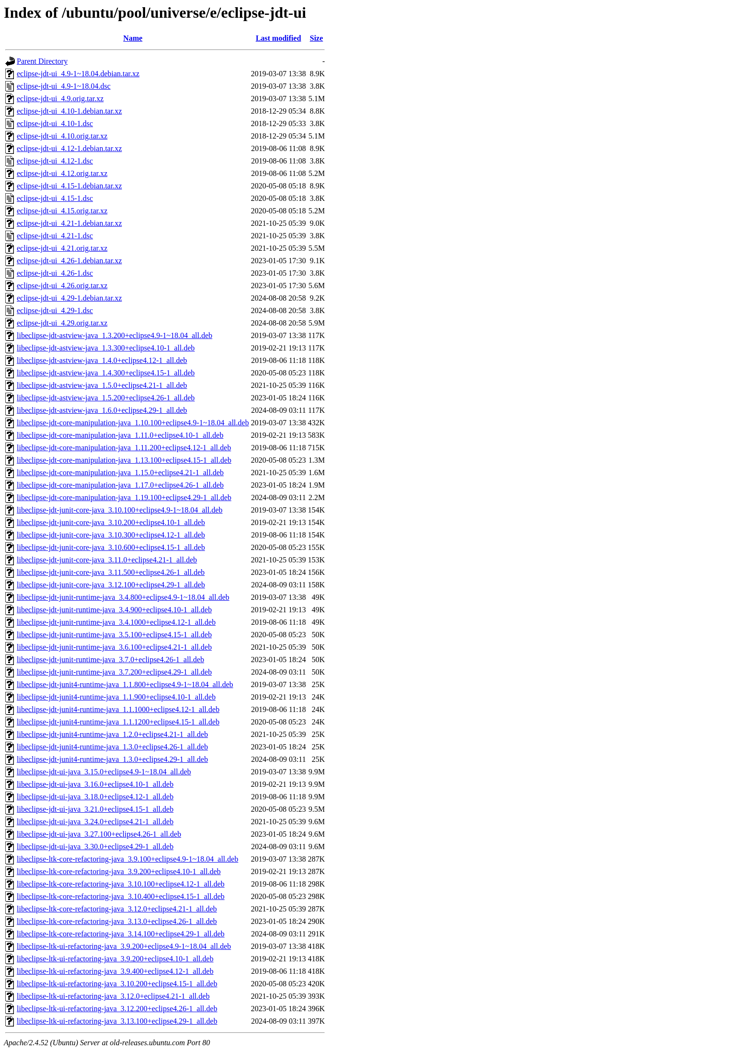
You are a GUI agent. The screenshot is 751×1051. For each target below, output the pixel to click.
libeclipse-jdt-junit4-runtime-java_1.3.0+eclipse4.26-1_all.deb (112, 747)
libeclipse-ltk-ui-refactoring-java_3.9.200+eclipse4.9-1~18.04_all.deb (124, 946)
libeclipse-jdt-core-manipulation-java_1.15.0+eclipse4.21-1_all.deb (120, 472)
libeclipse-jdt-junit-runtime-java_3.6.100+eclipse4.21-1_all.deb (114, 647)
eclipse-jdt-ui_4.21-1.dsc (55, 236)
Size (316, 38)
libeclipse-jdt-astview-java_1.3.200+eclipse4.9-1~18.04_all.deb (114, 335)
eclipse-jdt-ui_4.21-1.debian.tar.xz (69, 223)
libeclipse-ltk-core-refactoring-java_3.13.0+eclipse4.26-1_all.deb (117, 921)
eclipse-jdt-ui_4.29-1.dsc (55, 310)
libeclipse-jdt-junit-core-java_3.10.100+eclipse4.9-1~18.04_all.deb (120, 510)
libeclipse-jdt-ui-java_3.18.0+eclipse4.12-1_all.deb (95, 797)
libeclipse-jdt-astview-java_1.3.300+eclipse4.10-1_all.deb (106, 348)
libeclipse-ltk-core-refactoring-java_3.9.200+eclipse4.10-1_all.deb (119, 871)
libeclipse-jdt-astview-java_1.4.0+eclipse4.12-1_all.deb (102, 360)
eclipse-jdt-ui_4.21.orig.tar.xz (62, 248)
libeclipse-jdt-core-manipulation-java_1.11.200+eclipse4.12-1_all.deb (124, 448)
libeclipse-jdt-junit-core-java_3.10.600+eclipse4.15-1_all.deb (111, 547)
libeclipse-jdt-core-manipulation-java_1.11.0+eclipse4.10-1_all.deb (120, 435)
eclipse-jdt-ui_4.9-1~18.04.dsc (64, 86)
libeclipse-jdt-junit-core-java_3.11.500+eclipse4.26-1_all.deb (111, 572)
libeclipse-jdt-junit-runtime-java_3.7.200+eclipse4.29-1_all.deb (114, 672)
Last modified (278, 38)
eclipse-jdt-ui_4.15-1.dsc (55, 198)
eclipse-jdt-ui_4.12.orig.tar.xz (62, 173)
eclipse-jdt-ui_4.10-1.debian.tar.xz (69, 111)
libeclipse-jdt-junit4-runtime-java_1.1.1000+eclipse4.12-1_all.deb (118, 709)
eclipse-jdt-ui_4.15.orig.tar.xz (62, 211)
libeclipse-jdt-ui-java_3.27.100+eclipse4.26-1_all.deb (99, 834)
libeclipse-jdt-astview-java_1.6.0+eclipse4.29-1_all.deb (102, 410)
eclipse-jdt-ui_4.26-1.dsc (55, 273)
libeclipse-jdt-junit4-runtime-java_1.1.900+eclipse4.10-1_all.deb (116, 697)
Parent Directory (42, 61)
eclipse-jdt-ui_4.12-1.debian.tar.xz (69, 148)
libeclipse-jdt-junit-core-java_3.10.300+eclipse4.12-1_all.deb (111, 535)
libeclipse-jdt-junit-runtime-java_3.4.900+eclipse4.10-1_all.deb (114, 610)
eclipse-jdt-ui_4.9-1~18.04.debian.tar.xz (78, 74)
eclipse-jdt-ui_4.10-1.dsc (55, 123)
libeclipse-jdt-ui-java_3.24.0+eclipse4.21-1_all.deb (95, 821)
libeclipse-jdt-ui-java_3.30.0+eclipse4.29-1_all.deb (95, 846)
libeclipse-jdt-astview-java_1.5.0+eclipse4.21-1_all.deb (102, 385)
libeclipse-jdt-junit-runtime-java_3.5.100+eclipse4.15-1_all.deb (114, 635)
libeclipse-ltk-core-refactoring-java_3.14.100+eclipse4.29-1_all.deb (121, 934)
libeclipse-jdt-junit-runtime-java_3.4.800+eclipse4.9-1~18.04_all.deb (123, 597)
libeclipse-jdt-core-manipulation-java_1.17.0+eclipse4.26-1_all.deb (120, 485)
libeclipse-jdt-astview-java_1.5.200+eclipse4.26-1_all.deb (106, 398)
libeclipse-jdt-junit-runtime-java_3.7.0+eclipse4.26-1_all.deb (110, 659)
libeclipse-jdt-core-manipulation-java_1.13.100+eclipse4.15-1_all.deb (124, 460)
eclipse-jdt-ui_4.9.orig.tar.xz (60, 98)
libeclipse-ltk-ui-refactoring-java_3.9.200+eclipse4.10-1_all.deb (115, 959)
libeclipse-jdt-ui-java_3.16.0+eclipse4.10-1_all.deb (95, 784)
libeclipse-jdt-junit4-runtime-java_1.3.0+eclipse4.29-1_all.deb (112, 759)
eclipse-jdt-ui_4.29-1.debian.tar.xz (69, 298)
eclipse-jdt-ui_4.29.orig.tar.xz (62, 323)
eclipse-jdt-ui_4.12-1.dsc (55, 161)
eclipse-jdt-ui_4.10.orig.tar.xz (62, 136)
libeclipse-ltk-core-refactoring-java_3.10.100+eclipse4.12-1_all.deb (121, 884)
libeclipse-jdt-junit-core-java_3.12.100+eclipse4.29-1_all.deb (111, 585)
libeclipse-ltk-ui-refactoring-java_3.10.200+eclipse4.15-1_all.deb (117, 984)
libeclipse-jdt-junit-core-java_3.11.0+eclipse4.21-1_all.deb (107, 560)
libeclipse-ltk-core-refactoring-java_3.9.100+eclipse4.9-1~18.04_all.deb (127, 859)
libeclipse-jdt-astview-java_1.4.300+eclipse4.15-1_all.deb (106, 373)
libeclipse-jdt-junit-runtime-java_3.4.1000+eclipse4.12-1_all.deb (116, 622)
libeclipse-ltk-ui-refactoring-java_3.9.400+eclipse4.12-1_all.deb (115, 971)
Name (132, 38)
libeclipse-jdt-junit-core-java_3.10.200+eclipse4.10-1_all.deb (111, 522)
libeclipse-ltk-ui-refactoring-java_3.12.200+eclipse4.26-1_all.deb (117, 1008)
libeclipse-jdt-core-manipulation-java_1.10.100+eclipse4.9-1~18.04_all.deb (133, 423)
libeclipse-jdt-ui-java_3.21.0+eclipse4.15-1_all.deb (95, 809)
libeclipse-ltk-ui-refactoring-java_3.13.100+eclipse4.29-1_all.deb (117, 1021)
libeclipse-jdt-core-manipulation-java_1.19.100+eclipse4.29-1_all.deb (124, 497)
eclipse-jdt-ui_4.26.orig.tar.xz (62, 285)
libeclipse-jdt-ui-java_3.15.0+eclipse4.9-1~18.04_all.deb (104, 772)
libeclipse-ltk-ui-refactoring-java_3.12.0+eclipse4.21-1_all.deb (113, 996)
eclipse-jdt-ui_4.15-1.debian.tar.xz (69, 186)
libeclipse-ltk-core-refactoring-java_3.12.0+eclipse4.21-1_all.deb (117, 909)
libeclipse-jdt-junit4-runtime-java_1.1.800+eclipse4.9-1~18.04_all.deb (125, 684)
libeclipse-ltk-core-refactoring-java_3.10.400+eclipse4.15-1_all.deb (121, 896)
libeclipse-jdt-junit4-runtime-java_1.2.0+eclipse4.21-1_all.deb (112, 734)
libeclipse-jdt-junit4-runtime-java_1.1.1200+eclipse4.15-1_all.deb (118, 722)
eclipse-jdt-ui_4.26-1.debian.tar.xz (69, 261)
